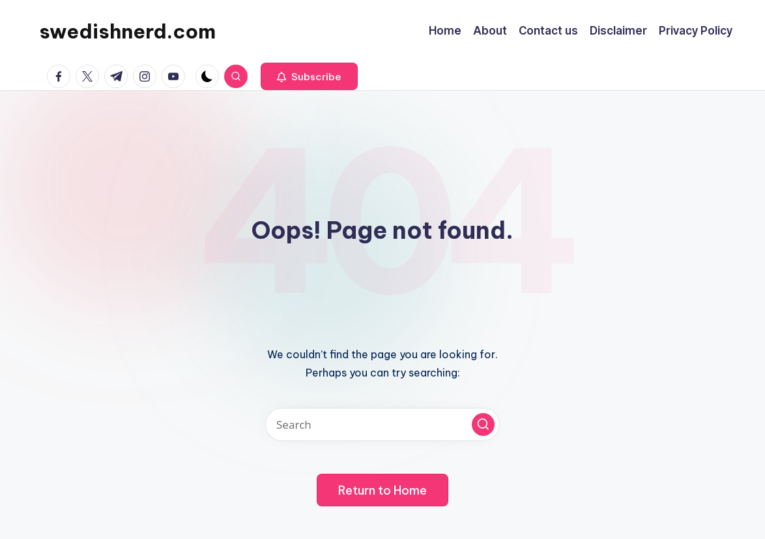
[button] (309, 76)
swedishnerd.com (127, 31)
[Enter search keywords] (382, 424)
